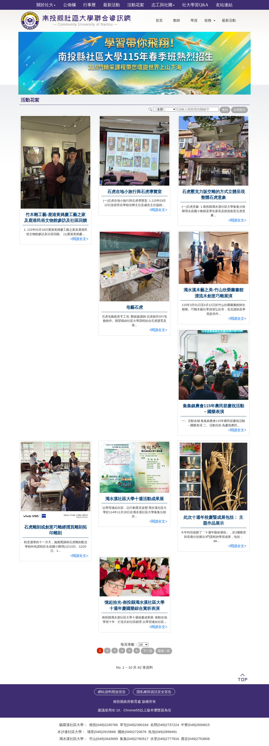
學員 (193, 20)
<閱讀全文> (79, 239)
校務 (207, 20)
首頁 (159, 20)
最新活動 (229, 20)
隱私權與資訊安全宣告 (154, 692)
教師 (176, 20)
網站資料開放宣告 (112, 692)
